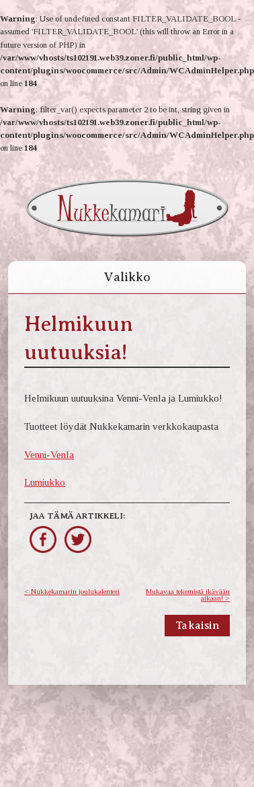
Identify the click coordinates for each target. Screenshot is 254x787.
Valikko (127, 277)
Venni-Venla (49, 454)
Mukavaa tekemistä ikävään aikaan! (188, 595)
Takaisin (197, 626)
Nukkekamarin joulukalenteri (75, 591)
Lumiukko (44, 482)
